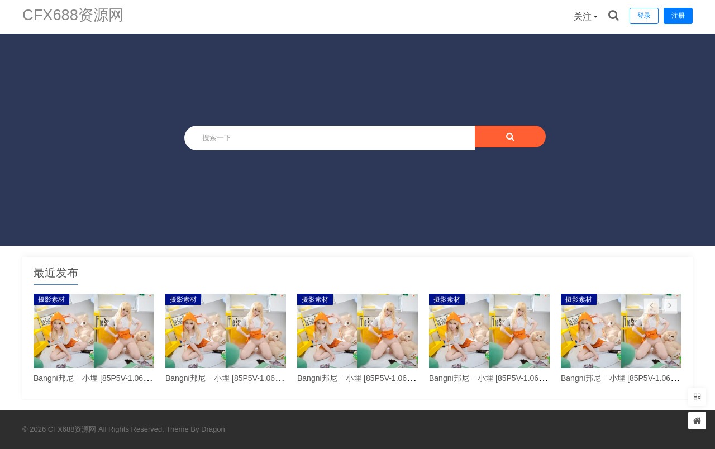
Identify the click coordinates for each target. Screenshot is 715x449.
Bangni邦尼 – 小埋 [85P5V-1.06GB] (95, 378)
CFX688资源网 (78, 16)
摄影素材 (51, 299)
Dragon (213, 429)
